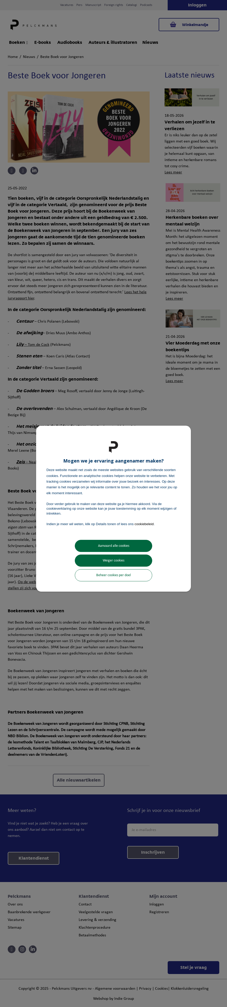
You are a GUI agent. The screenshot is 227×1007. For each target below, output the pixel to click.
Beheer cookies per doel (113, 575)
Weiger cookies (113, 561)
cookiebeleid (144, 524)
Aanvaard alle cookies (113, 546)
